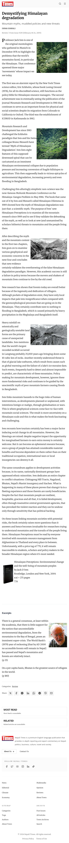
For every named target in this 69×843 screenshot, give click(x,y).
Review (15, 686)
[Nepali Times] (7, 738)
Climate (5, 793)
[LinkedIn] (28, 766)
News (4, 783)
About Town (41, 797)
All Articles (41, 815)
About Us (9, 751)
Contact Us (24, 751)
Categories (6, 811)
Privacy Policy (28, 839)
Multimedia (41, 783)
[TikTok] (33, 766)
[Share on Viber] (45, 693)
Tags (4, 815)
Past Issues (41, 811)
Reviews (40, 793)
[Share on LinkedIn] (28, 693)
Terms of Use (41, 839)
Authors (5, 819)
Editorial (5, 788)
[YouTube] (17, 766)
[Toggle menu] (65, 4)
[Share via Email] (51, 693)
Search (39, 824)
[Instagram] (23, 766)
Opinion (40, 788)
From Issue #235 (25, 33)
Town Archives (43, 819)
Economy (6, 797)
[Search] (60, 4)
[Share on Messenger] (22, 693)
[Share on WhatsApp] (33, 693)
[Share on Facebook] (16, 693)
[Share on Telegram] (39, 693)
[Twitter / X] (12, 766)
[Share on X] (10, 693)
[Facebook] (7, 766)
